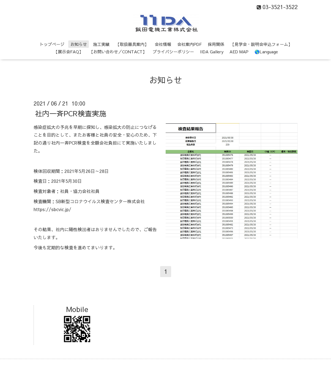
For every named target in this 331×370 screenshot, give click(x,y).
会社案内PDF (189, 44)
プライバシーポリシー (173, 51)
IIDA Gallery (211, 51)
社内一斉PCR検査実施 (70, 113)
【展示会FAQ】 (68, 51)
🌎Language (266, 51)
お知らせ (78, 44)
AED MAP (238, 51)
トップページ (52, 44)
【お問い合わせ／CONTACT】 (118, 51)
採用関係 (216, 44)
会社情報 (163, 44)
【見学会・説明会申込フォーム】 (261, 44)
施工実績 (101, 44)
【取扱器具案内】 (132, 44)
